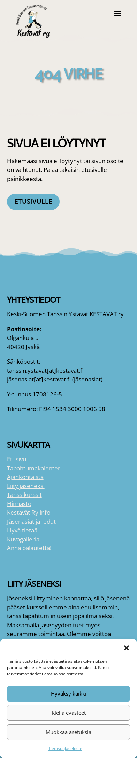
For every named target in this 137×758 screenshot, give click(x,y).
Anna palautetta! (29, 548)
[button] (126, 647)
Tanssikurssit (24, 495)
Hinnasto (19, 504)
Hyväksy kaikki (68, 693)
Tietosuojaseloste (65, 748)
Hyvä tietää (22, 530)
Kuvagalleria (23, 539)
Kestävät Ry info (28, 512)
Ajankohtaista (25, 477)
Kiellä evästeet (69, 712)
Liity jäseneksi (26, 486)
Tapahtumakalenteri (34, 468)
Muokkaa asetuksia (68, 731)
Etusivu (16, 459)
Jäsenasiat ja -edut (31, 521)
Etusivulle (33, 201)
